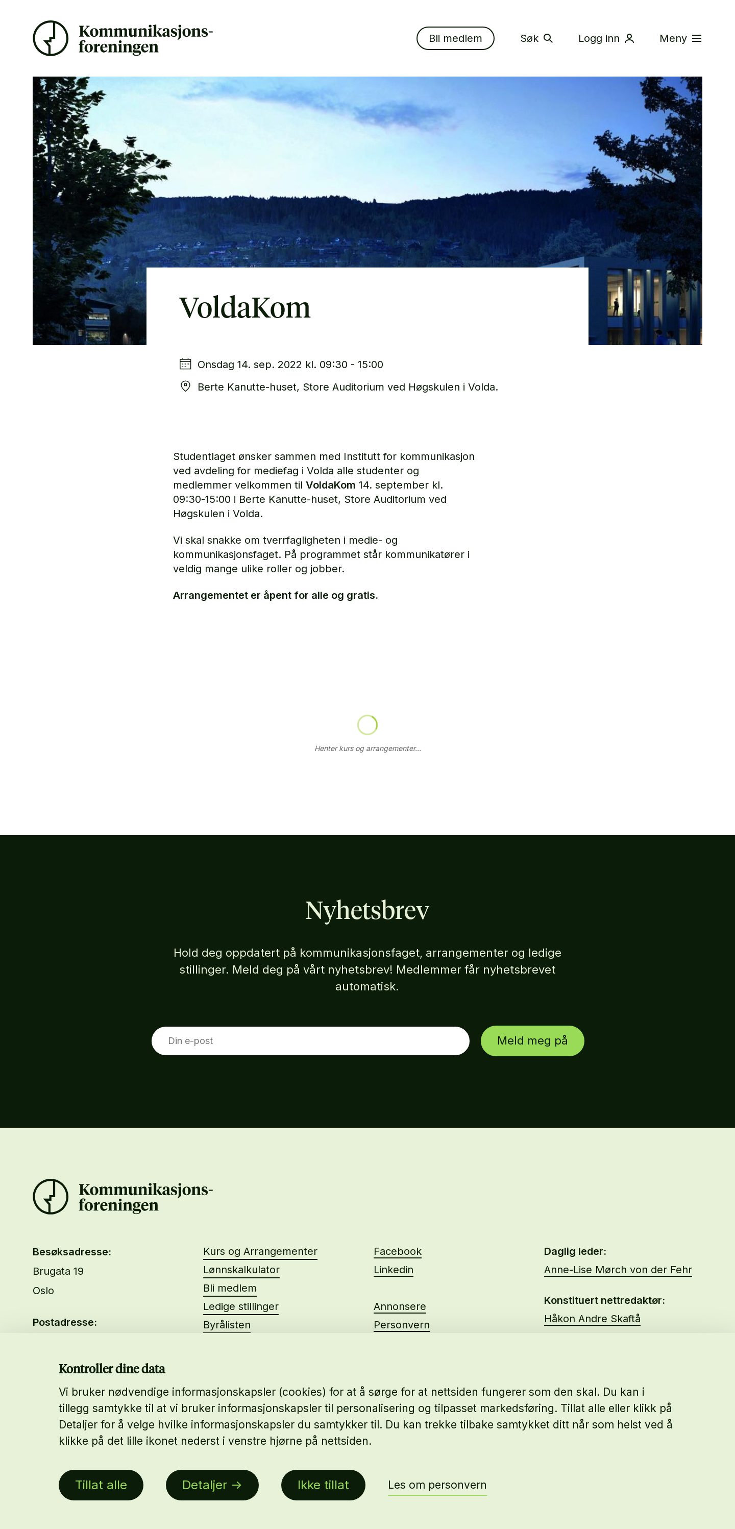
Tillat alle (101, 1484)
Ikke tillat (323, 1484)
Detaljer (204, 1484)
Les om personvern (437, 1484)
